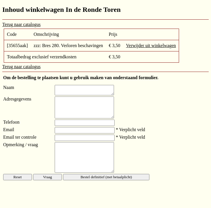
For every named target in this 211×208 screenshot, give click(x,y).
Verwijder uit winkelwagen (151, 45)
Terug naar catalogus (21, 24)
